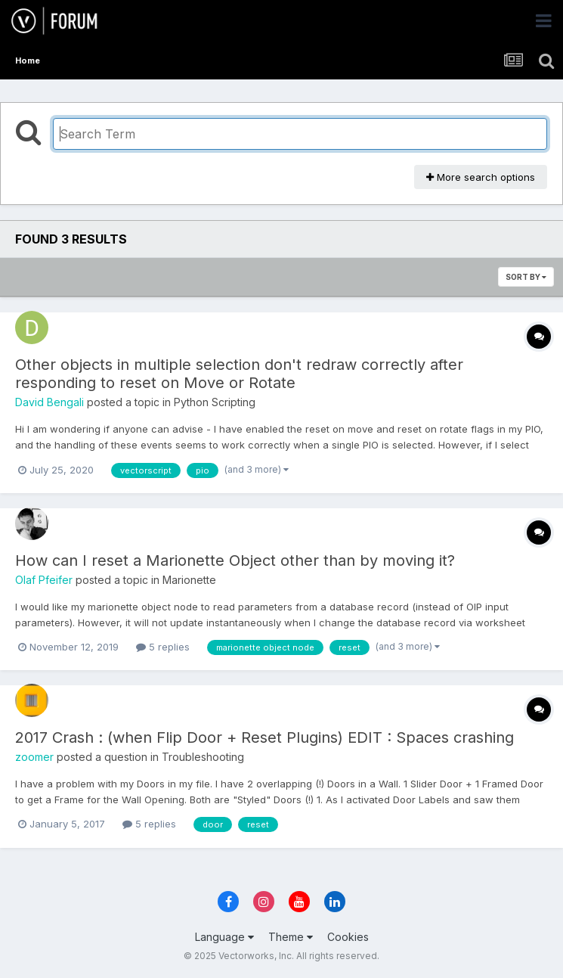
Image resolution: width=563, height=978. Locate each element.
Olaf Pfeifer (44, 579)
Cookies (348, 936)
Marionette (189, 579)
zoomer (34, 756)
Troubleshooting (203, 756)
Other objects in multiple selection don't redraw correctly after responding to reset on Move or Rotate (239, 373)
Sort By (526, 276)
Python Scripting (214, 402)
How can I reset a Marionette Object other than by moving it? (235, 560)
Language (224, 936)
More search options (480, 177)
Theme (290, 936)
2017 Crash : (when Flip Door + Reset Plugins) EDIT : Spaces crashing (264, 737)
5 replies (163, 647)
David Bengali (49, 402)
